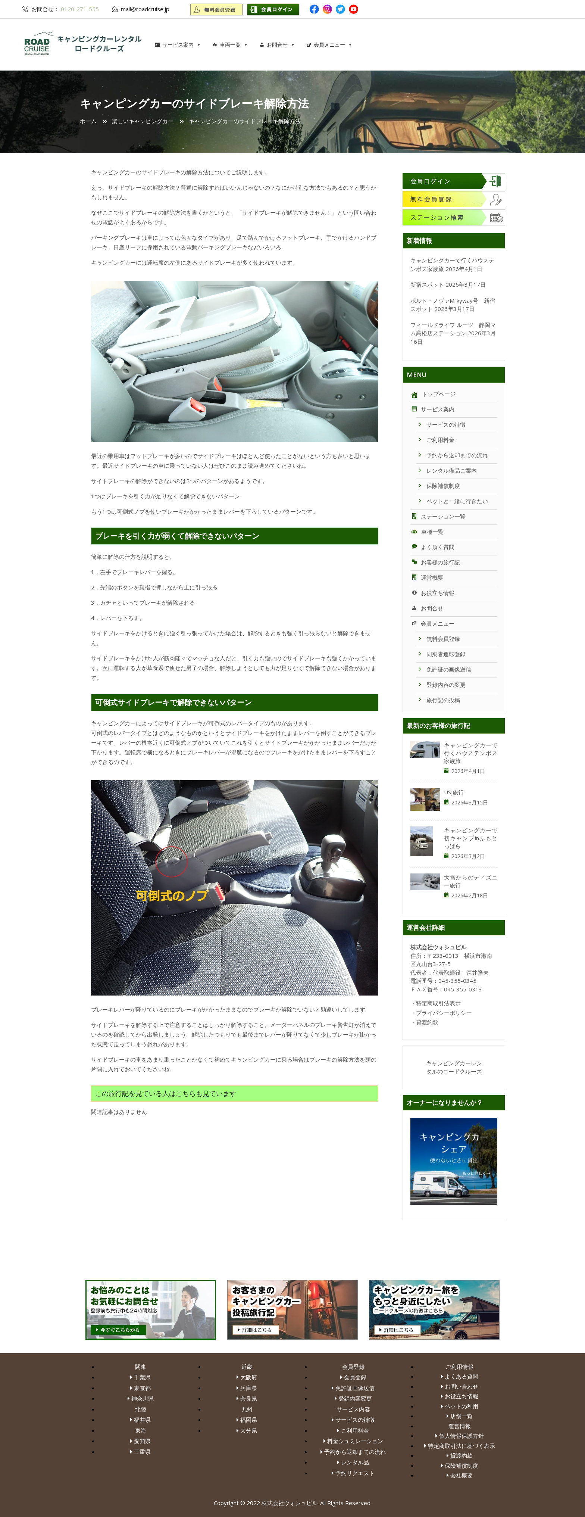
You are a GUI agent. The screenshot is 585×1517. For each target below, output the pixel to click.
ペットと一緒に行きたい (452, 501)
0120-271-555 (79, 9)
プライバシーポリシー (444, 1012)
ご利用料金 (435, 439)
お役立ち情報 (432, 592)
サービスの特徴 (441, 424)
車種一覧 (427, 531)
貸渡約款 (427, 1022)
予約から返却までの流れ (452, 455)
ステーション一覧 (438, 516)
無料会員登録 (438, 638)
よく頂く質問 (432, 547)
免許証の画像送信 (443, 669)
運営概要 (426, 577)
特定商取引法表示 (438, 1003)
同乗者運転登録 (441, 654)
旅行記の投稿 (438, 700)
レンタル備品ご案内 (446, 470)
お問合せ (281, 44)
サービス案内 (181, 44)
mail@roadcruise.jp (145, 9)
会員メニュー (333, 44)
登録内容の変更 (441, 684)
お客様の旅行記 (435, 562)
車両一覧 (234, 44)
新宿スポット (427, 284)
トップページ (433, 394)
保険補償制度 (438, 485)
